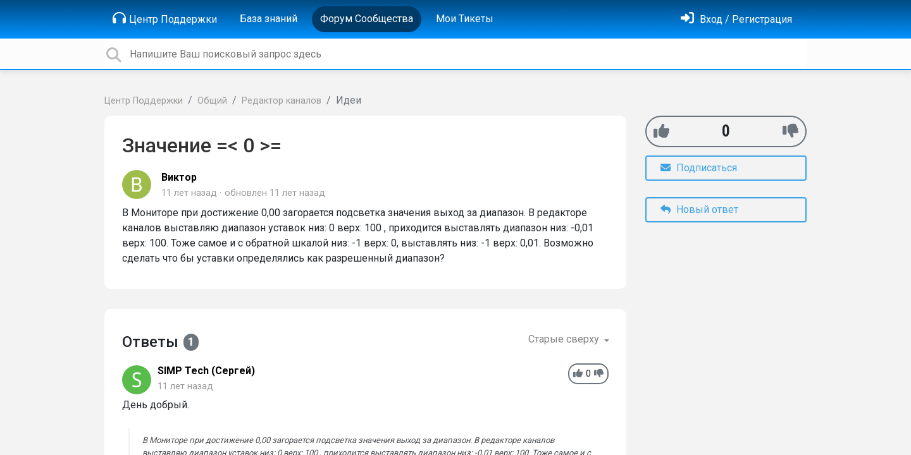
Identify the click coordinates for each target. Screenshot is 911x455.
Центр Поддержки (165, 18)
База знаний (268, 19)
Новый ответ (699, 209)
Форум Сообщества (366, 19)
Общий (212, 100)
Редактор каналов (281, 100)
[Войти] (736, 19)
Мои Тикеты (464, 19)
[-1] (790, 131)
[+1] (661, 131)
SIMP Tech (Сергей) (206, 371)
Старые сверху (565, 339)
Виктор (179, 177)
